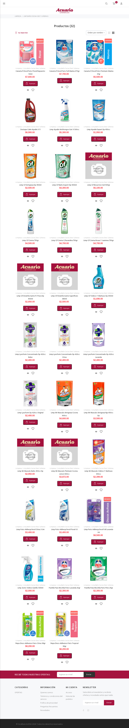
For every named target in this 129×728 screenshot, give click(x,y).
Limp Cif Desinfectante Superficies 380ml (64, 297)
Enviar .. (89, 674)
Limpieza (19, 68)
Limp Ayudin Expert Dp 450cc (98, 129)
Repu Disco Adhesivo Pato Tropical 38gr (64, 645)
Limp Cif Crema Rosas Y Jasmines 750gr (98, 240)
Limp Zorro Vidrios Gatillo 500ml (30, 587)
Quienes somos (46, 692)
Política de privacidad (48, 703)
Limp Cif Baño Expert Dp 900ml (64, 185)
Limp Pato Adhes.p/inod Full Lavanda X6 (98, 531)
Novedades (45, 710)
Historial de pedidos (70, 698)
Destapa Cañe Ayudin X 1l (30, 129)
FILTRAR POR (23, 33)
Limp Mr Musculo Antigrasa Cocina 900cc (64, 414)
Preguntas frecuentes (49, 706)
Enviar (109, 702)
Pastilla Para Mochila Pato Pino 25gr (98, 587)
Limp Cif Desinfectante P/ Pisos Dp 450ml (30, 297)
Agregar (32, 83)
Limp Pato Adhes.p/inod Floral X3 (64, 529)
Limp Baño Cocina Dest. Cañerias (34, 68)
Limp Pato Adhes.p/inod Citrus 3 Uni (30, 529)
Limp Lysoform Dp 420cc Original (30, 412)
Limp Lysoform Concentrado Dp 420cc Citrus (64, 356)
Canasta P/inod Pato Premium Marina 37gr (98, 73)
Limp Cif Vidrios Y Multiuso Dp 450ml (98, 296)
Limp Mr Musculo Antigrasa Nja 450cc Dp (98, 414)
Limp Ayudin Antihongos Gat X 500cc (64, 129)
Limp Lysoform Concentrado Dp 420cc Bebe (30, 356)
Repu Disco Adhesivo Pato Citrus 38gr (30, 643)
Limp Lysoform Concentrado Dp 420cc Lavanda (98, 356)
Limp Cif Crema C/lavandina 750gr (64, 240)
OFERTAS (18, 692)
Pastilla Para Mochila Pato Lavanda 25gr (64, 587)
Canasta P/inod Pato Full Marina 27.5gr (64, 71)
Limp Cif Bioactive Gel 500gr (98, 185)
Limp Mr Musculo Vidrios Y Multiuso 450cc (99, 473)
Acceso (69, 692)
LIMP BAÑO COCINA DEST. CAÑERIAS (35, 16)
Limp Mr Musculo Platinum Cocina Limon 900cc (64, 473)
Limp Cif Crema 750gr (30, 240)
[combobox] (96, 33)
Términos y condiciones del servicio (51, 698)
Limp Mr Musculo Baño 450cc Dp (30, 471)
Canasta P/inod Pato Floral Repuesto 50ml (30, 73)
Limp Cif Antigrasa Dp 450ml (30, 185)
